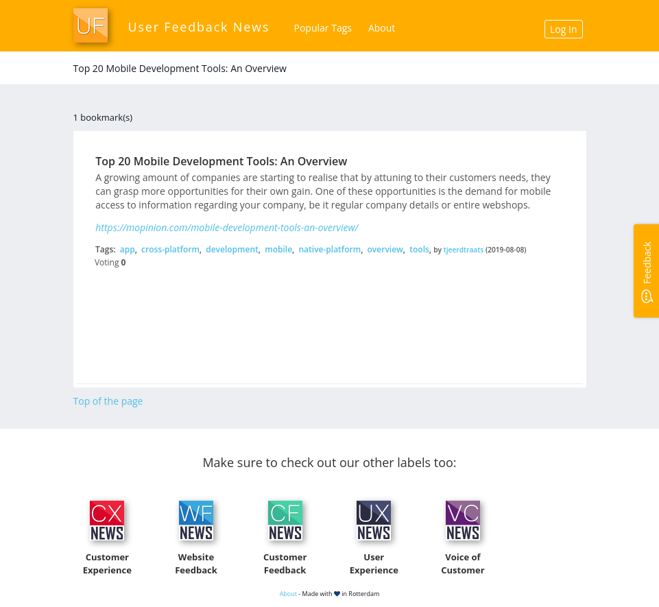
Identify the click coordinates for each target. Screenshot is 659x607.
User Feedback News (199, 27)
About (381, 27)
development (232, 249)
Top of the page (108, 400)
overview (385, 249)
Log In (563, 29)
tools (419, 249)
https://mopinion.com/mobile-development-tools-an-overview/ (226, 227)
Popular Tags (323, 27)
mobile (278, 249)
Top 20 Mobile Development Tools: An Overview (221, 161)
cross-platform (170, 249)
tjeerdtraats (464, 249)
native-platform (329, 249)
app (127, 249)
